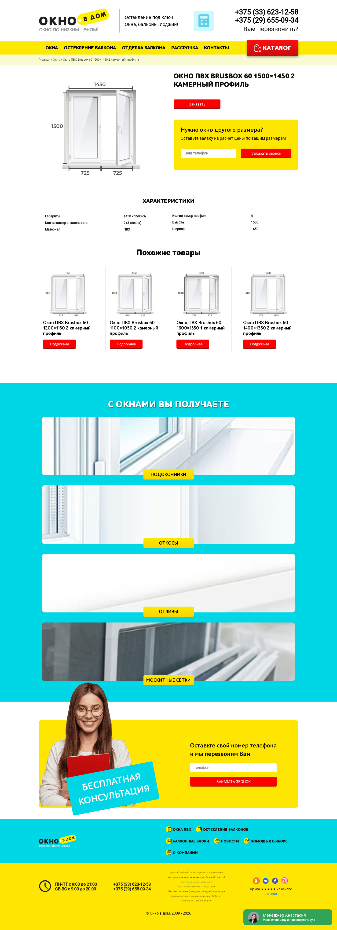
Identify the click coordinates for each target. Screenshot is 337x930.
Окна (51, 48)
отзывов (270, 894)
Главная (44, 59)
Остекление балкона (90, 48)
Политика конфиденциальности (196, 882)
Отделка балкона (143, 48)
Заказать (197, 104)
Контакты (216, 48)
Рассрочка (184, 48)
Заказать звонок (266, 153)
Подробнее (59, 344)
